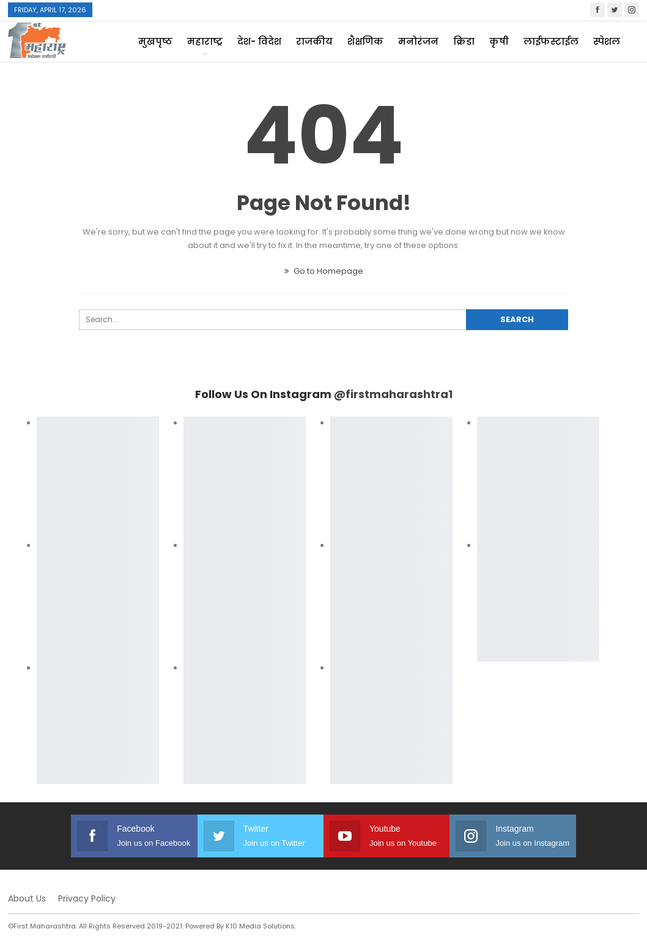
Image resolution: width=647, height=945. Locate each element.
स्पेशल (606, 41)
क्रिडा (464, 41)
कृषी (499, 41)
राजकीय (314, 41)
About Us (27, 898)
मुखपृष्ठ (155, 41)
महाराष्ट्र (205, 41)
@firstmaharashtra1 (393, 394)
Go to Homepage (323, 271)
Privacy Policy (87, 898)
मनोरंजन (418, 41)
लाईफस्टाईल (551, 41)
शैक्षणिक (365, 41)
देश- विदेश (259, 41)
